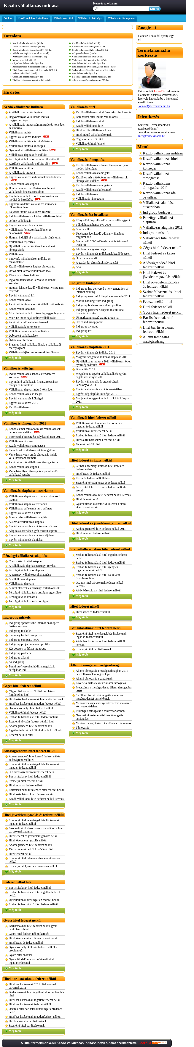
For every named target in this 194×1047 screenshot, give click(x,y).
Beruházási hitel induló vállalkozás (96, 116)
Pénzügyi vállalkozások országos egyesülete (35, 592)
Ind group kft (83, 331)
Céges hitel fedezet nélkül (162, 248)
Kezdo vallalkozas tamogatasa (27, 445)
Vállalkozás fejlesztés (22, 241)
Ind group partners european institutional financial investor (100, 311)
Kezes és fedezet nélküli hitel (93, 478)
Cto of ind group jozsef (89, 322)
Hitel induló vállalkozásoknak (94, 134)
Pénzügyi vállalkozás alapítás (26, 570)
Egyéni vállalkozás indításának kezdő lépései (36, 178)
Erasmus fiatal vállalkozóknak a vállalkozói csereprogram (35, 346)
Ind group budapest (157, 212)
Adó (78, 267)
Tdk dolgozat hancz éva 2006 (93, 224)
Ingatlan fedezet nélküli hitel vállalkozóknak (35, 730)
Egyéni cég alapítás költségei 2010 (96, 393)
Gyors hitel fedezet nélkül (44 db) (27, 76)
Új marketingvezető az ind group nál (97, 317)
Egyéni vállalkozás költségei (26, 398)
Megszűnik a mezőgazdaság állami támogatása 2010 (103, 689)
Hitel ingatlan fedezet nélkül (26, 785)
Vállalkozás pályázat (21, 441)
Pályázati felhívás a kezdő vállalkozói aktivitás (37, 304)
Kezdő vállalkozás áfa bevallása (159, 195)
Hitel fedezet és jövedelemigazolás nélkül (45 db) (94, 66)
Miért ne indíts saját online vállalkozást (32, 317)
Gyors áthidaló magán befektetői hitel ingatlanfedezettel (31, 961)
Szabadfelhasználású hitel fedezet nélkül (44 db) (93, 70)
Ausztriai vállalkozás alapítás (26, 521)
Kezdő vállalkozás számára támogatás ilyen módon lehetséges (102, 167)
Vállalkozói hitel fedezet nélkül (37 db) (89, 60)
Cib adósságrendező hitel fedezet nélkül (32, 772)
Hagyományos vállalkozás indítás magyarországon (29, 118)
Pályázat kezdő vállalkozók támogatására (33, 462)
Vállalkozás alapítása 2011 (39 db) (87, 56)
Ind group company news (24, 639)
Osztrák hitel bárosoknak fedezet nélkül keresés (99, 584)
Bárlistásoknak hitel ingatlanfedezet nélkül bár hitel (36, 993)
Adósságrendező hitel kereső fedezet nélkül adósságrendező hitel (35, 758)
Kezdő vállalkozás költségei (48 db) (28, 46)
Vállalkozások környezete (24, 326)
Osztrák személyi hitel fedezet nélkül (31, 708)
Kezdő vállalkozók (20, 299)
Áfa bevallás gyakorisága (91, 249)
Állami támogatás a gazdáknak (94, 678)
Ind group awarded (87, 326)
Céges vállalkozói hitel (89, 139)
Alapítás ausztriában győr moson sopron (33, 530)
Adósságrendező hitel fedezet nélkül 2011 (101, 528)
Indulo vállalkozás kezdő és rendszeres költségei (32, 375)
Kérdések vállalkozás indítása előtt (33, 163)
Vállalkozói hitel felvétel (90, 143)
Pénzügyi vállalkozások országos (28, 601)
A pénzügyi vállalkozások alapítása (30, 574)
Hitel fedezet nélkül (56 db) (84, 73)
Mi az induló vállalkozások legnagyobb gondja (37, 313)
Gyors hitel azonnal (20, 954)
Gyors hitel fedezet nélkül (162, 312)
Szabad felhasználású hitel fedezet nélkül (33, 717)
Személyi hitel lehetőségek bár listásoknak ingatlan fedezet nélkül (34, 766)
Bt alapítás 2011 (85, 369)
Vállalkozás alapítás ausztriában (28, 504)
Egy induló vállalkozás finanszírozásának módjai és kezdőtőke (33, 198)
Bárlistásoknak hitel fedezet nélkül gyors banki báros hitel (33, 927)
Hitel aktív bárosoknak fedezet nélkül (31, 794)
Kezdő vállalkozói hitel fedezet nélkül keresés (36, 798)
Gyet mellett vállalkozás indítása (32, 150)
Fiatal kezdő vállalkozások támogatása (32, 450)
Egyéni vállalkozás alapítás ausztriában (99, 389)
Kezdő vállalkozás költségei (25, 394)
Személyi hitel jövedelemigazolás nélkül (33, 866)
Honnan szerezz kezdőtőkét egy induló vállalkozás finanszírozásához (32, 190)
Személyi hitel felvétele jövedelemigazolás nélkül (34, 860)
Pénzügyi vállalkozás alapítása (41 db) (29, 56)
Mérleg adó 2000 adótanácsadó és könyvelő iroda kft (102, 243)
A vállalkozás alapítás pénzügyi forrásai (32, 565)
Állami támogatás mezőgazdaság (156, 339)
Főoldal (8, 18)
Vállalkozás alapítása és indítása (28, 154)
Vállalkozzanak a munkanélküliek (29, 331)
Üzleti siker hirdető (20, 340)
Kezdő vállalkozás (20, 407)
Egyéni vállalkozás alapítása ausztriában (33, 526)
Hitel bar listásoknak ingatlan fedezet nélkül (35, 703)
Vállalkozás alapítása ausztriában (158, 205)
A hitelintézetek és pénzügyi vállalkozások (34, 588)
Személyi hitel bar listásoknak (26, 1025)
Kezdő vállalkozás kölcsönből (94, 189)
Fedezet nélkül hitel (157, 301)
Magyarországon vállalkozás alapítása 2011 (102, 357)
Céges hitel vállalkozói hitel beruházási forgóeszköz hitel (32, 693)
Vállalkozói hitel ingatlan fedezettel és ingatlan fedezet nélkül (99, 425)
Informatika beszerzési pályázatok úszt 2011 (35, 436)
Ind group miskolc (20, 630)
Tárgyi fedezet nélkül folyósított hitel (31, 849)
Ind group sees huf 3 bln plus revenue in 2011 (103, 296)
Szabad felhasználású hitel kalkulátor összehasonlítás (98, 576)
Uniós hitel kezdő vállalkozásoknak (30, 270)
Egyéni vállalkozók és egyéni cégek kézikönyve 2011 (97, 383)
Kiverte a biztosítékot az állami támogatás (101, 683)
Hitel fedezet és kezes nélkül (159, 255)
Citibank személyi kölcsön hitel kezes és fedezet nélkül (100, 467)
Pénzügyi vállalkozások (23, 596)
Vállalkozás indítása (21, 168)
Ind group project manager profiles (29, 644)
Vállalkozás (16, 254)
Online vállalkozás (20, 220)
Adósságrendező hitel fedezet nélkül (30, 725)
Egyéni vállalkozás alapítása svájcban (31, 535)
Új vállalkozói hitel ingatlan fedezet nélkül (34, 899)
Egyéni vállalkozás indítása (29, 136)
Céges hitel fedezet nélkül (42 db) (27, 63)
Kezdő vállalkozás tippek (24, 183)
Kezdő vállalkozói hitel (90, 125)
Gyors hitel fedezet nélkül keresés (29, 933)
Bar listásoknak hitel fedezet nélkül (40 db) (91, 76)
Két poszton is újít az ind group (27, 648)
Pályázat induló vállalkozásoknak (29, 322)
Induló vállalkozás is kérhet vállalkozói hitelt (35, 216)
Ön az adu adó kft (86, 258)
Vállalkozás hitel (63, 18)
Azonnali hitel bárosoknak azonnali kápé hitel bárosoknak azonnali (36, 830)
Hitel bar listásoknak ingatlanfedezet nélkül (35, 1016)
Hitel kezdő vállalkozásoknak (93, 130)
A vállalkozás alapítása (22, 579)
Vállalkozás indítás (20, 132)
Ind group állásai (19, 657)
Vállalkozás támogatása (121, 18)
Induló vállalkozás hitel (90, 121)
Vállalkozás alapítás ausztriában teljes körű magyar (34, 498)
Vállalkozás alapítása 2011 (163, 227)
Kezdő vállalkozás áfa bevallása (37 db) (90, 50)
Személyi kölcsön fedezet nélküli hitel (31, 721)
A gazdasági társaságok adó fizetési (97, 262)
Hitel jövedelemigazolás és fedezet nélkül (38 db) (34, 70)
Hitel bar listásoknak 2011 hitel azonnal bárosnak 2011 (32, 986)
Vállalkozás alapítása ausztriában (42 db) (30, 53)
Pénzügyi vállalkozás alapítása (158, 220)
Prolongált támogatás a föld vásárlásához (100, 710)
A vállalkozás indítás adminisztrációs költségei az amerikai (36, 126)
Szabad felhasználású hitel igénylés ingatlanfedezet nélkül (97, 568)
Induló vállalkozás (87, 194)
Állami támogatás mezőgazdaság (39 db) (90, 80)
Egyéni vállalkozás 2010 (23, 402)
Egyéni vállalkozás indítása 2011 (95, 352)
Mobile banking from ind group (95, 300)
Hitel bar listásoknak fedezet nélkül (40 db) (31, 80)
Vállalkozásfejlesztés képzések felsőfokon (34, 352)
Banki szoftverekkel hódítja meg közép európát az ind (32, 668)
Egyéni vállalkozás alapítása (25, 225)
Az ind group (16, 662)
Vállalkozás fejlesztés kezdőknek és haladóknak (30, 231)
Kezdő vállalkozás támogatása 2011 (156, 185)
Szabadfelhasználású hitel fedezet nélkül (162, 294)
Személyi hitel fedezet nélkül (26, 781)
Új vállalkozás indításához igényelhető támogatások (32, 248)
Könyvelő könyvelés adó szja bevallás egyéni (103, 220)
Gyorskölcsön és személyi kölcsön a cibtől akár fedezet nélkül (101, 505)
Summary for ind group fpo (25, 635)
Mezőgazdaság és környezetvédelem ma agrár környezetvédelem (103, 704)
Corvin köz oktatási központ (25, 561)
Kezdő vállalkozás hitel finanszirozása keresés (103, 112)
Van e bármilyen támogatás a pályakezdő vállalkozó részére (33, 473)
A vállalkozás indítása (22, 172)
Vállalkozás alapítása (21, 583)
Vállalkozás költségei (90, 18)
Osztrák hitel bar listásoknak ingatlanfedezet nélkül (35, 1010)
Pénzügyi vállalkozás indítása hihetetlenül (34, 159)
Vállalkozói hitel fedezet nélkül (27, 712)
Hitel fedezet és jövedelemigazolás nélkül (33, 836)
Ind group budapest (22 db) (84, 53)
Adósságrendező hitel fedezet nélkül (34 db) (32, 66)
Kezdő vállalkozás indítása (33, 18)
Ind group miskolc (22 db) (24, 60)
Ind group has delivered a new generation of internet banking (102, 290)
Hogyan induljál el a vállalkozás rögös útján (35, 237)
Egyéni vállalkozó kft (21, 295)
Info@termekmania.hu (151, 136)
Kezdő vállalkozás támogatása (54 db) (89, 46)
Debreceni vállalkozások (23, 335)
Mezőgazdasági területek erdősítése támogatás (103, 723)
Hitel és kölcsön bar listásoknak (28, 1021)
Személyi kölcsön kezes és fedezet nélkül (100, 482)
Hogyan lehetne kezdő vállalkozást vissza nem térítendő (36, 289)
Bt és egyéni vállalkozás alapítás (28, 517)
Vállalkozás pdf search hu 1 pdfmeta (30, 508)
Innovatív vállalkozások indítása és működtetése (29, 260)
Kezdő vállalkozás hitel (160, 159)
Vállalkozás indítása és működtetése (30, 141)
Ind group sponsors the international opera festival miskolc (34, 624)
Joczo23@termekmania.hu (154, 106)
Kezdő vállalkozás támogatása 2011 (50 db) (32, 50)
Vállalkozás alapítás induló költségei (31, 389)
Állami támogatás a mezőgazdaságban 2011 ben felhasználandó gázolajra (102, 672)
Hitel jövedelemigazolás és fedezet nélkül (33, 938)
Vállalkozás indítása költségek (27, 145)
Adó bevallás (83, 229)
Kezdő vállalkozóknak (22, 308)
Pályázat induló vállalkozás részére (29, 211)
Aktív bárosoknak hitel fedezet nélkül (98, 590)
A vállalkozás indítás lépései (26, 112)
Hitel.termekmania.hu (40, 1043)
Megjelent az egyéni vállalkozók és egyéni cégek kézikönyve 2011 (101, 375)
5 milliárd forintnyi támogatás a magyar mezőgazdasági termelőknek (99, 697)
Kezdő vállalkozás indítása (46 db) (28, 43)
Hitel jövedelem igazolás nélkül (28, 840)
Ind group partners (20, 653)
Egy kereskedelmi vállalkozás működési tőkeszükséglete (33, 205)
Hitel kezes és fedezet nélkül (26, 942)
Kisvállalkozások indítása (24, 275)
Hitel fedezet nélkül (20, 853)
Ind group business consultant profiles (98, 305)
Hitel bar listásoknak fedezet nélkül (30, 1004)
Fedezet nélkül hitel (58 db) (24, 73)
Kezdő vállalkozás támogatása (156, 176)
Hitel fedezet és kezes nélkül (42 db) (88, 63)
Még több (15, 357)
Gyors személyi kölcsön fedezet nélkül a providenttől (33, 949)
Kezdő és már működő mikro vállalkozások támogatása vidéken (35, 430)
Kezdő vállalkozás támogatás (93, 173)
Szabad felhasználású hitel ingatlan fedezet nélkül (34, 893)
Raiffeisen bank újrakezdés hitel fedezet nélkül (37, 789)
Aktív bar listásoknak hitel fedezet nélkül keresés (100, 643)
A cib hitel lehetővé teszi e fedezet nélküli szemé (101, 488)
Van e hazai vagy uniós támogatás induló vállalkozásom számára (33, 456)
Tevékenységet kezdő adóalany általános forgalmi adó (100, 235)
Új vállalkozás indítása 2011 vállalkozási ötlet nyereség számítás (103, 363)
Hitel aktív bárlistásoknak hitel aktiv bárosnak (36, 699)
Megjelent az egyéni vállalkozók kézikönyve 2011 (102, 400)
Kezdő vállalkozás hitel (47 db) (86, 43)
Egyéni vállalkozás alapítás (25, 512)
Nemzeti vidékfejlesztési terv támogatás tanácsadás (99, 717)
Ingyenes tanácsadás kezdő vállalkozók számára (32, 281)
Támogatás (82, 727)
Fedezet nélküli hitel (21, 734)
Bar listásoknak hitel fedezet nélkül (30, 776)
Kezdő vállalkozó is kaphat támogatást (32, 266)
